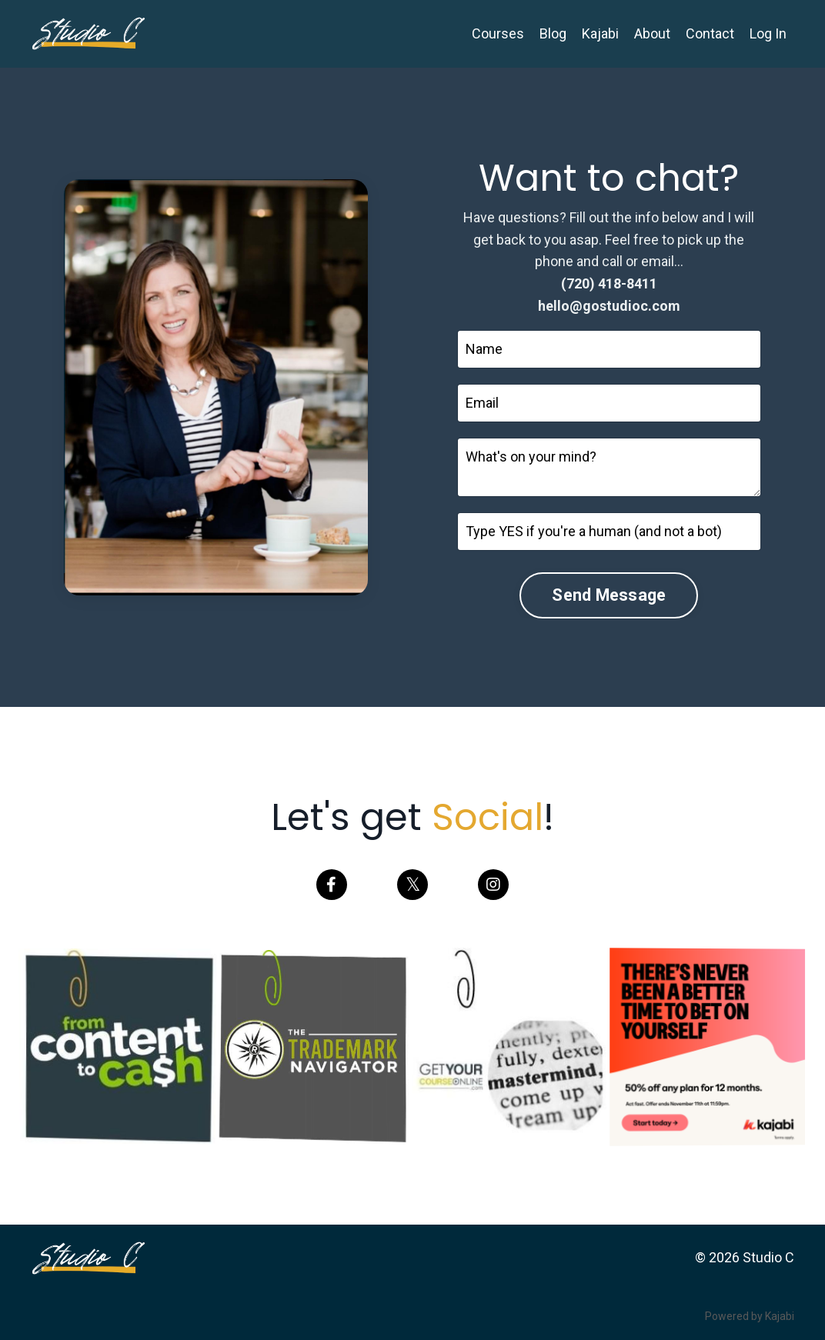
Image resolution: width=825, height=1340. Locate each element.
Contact (710, 33)
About (652, 33)
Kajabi (600, 33)
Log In (768, 33)
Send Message (609, 595)
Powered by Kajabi (749, 1316)
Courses (498, 33)
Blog (552, 33)
